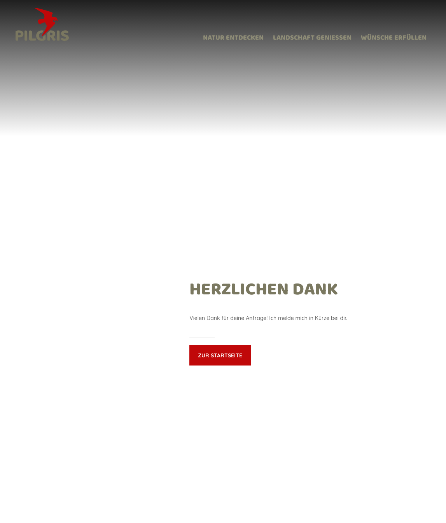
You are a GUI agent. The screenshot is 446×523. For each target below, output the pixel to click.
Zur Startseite (220, 355)
